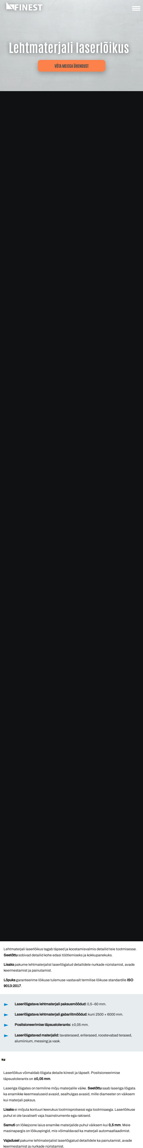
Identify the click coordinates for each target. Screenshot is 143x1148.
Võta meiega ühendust (71, 65)
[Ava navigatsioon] (136, 9)
